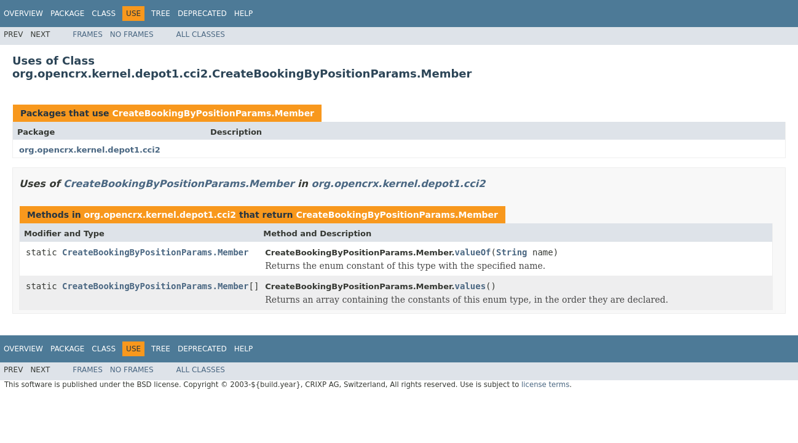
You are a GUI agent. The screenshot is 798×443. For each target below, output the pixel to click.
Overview (23, 13)
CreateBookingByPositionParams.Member (213, 113)
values (470, 286)
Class (104, 13)
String (511, 252)
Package (67, 13)
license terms (545, 384)
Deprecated (202, 13)
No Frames (132, 34)
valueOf (473, 252)
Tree (160, 13)
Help (243, 13)
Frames (88, 34)
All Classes (200, 34)
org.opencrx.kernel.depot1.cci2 (89, 149)
